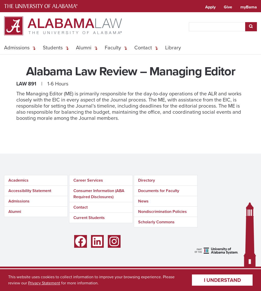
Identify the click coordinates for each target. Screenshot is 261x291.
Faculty (113, 47)
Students (53, 47)
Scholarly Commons (156, 222)
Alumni (84, 47)
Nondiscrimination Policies (162, 211)
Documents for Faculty (158, 191)
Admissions (17, 47)
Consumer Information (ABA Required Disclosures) (98, 194)
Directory (146, 180)
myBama (248, 7)
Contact (143, 47)
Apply (210, 7)
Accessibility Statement (29, 191)
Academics (18, 180)
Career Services (88, 180)
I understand (222, 280)
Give (228, 7)
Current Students (89, 218)
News (143, 201)
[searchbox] (217, 26)
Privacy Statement (44, 283)
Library (173, 47)
